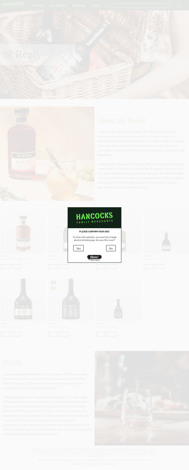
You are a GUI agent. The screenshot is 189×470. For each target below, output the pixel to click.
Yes (78, 248)
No (111, 248)
